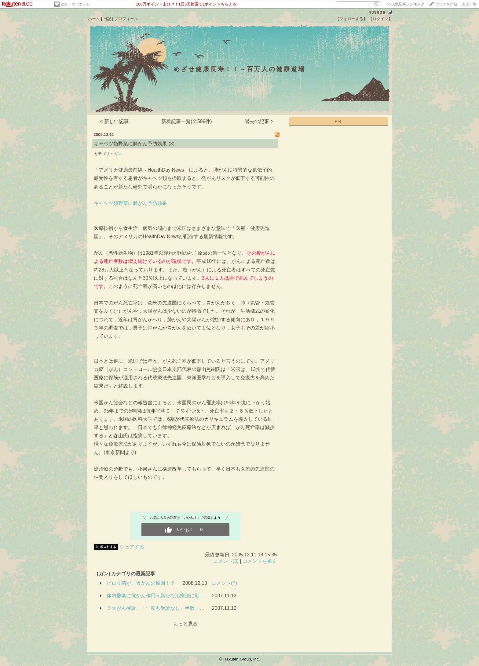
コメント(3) (226, 561)
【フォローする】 (351, 18)
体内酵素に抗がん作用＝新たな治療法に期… (155, 595)
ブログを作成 (446, 4)
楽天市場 (469, 4)
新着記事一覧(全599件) (186, 121)
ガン (118, 153)
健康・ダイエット (75, 4)
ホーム (94, 18)
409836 (377, 12)
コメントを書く (260, 561)
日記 (107, 18)
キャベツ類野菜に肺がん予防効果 (130, 143)
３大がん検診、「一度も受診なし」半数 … (155, 608)
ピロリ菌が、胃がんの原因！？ (141, 583)
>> (405, 4)
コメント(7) (224, 583)
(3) (172, 143)
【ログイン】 (380, 18)
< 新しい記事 (114, 121)
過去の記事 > (259, 121)
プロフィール (126, 18)
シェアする (132, 546)
